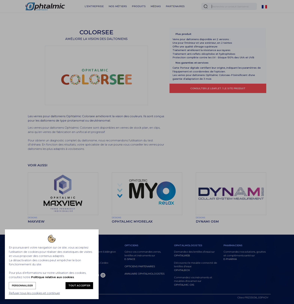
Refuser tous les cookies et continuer (34, 293)
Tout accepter (79, 285)
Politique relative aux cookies (52, 277)
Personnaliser (22, 285)
